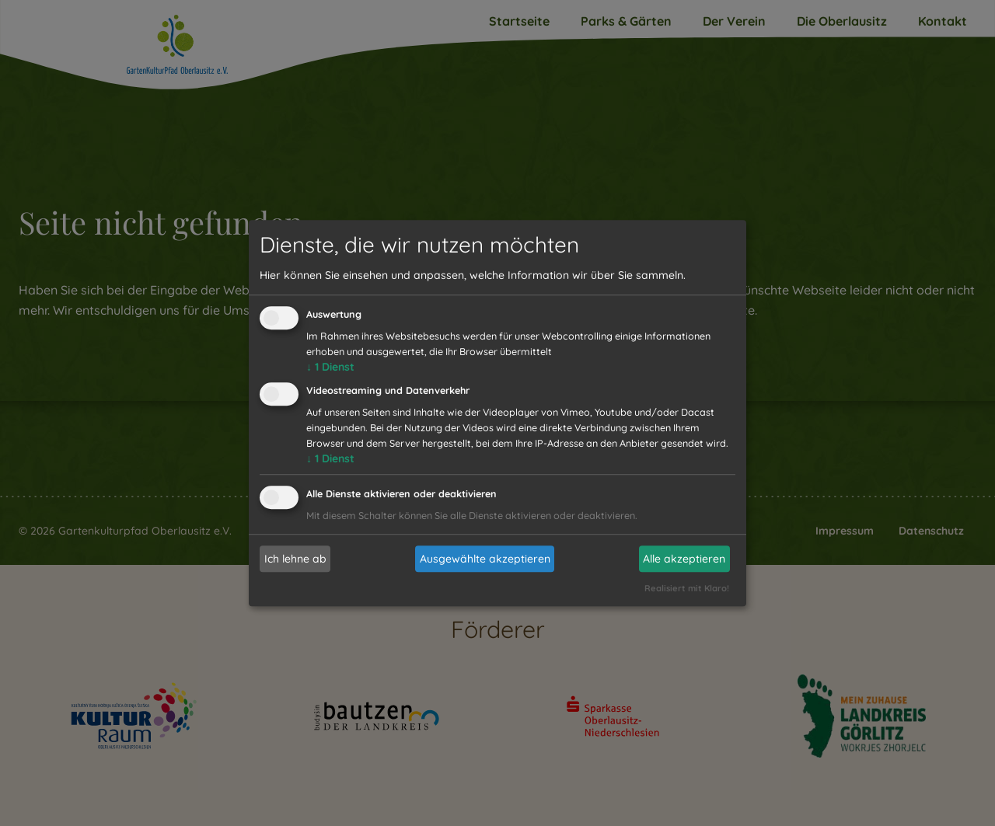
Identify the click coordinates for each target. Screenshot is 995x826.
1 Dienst (330, 368)
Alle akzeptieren (684, 559)
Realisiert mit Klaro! (686, 588)
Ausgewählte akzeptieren (485, 559)
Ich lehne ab (295, 559)
